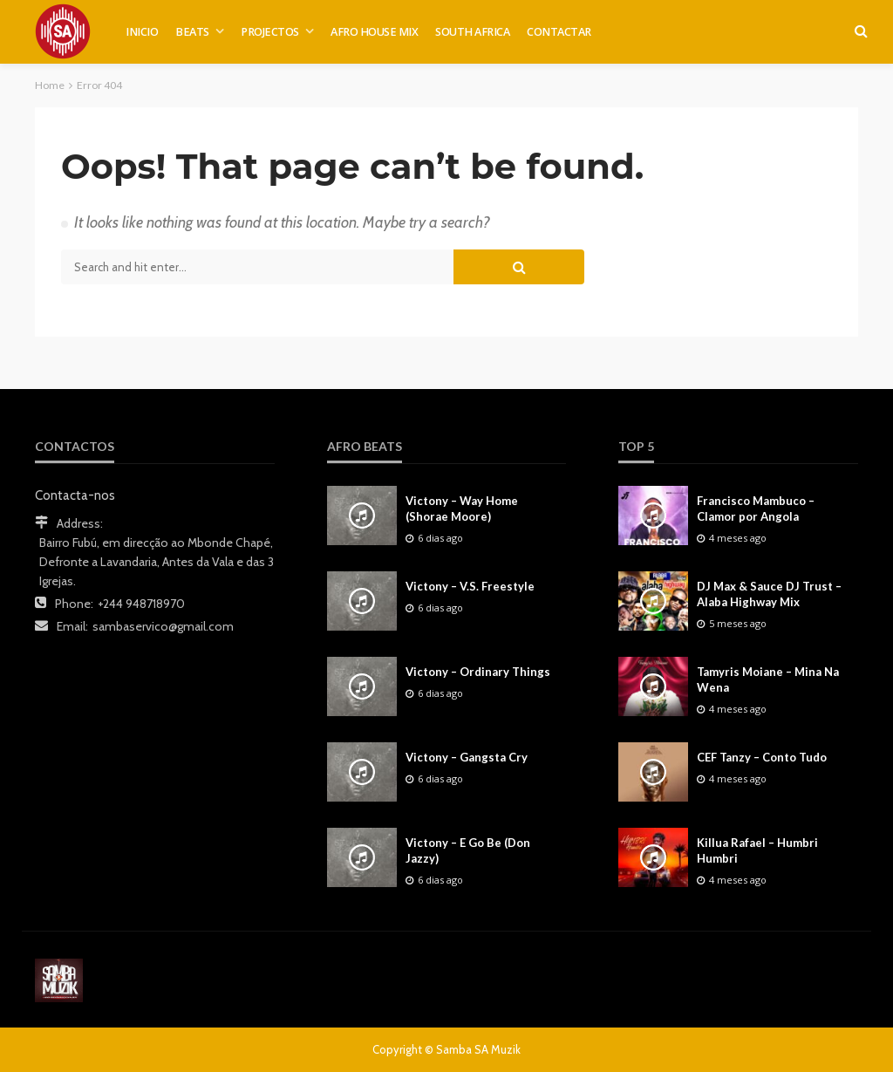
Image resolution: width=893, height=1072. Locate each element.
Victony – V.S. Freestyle (470, 586)
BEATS (192, 31)
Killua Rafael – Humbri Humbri (757, 850)
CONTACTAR (559, 31)
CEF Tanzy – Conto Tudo (762, 757)
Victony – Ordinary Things (478, 672)
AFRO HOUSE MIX (374, 31)
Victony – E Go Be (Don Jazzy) (468, 850)
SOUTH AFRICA (472, 31)
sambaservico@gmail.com (163, 626)
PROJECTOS (270, 31)
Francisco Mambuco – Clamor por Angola (756, 508)
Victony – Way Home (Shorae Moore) (462, 508)
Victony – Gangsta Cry (467, 757)
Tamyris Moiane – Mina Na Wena (768, 679)
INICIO (142, 31)
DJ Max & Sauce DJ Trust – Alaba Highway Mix (769, 594)
